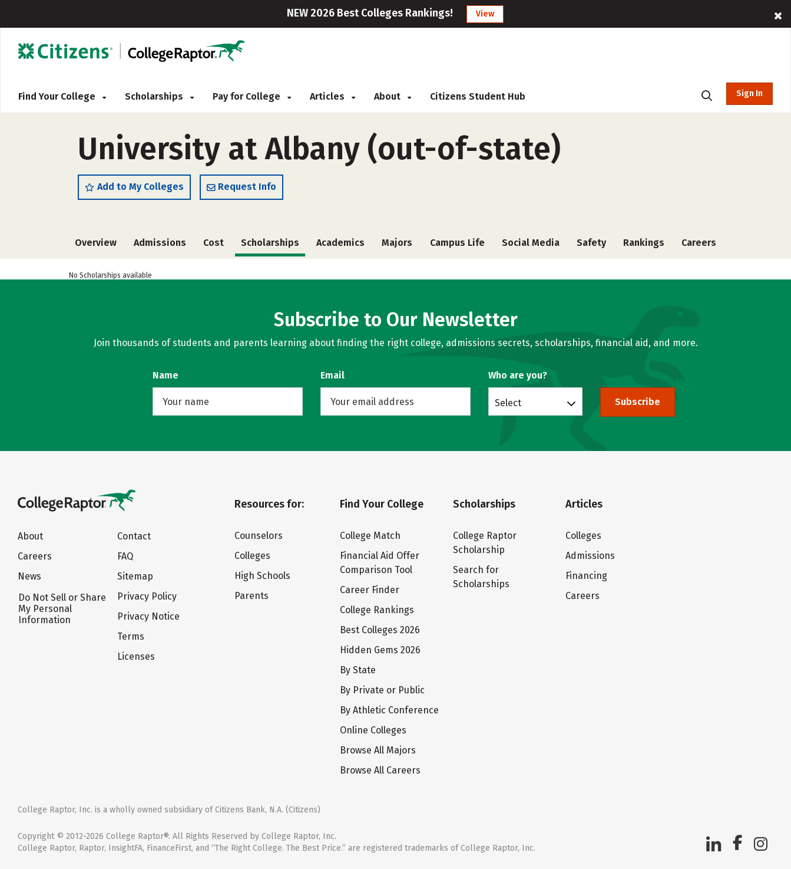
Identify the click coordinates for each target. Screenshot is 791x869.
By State (358, 670)
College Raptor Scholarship (485, 542)
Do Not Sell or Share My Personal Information (62, 609)
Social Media (531, 242)
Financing (586, 575)
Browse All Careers (380, 770)
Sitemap (135, 576)
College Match (370, 535)
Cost (213, 242)
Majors (397, 242)
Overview (96, 242)
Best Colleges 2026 (380, 630)
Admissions (160, 242)
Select (508, 402)
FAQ (125, 556)
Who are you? (517, 375)
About (392, 96)
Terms (130, 636)
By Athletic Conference (389, 710)
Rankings (643, 242)
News (29, 576)
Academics (340, 242)
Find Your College (62, 96)
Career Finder (369, 589)
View (485, 14)
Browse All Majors (378, 750)
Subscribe (637, 401)
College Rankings (377, 609)
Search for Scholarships (481, 577)
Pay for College (252, 96)
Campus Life (457, 242)
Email (332, 375)
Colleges (252, 555)
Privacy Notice (148, 616)
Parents (251, 595)
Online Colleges (373, 730)
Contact (134, 536)
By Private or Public (382, 690)
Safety (591, 242)
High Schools (262, 575)
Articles (332, 96)
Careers (698, 242)
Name (165, 375)
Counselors (258, 535)
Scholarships (159, 96)
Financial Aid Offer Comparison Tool (379, 562)
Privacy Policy (147, 596)
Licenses (136, 656)
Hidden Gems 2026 (380, 650)
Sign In (749, 93)
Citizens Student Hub (477, 96)
